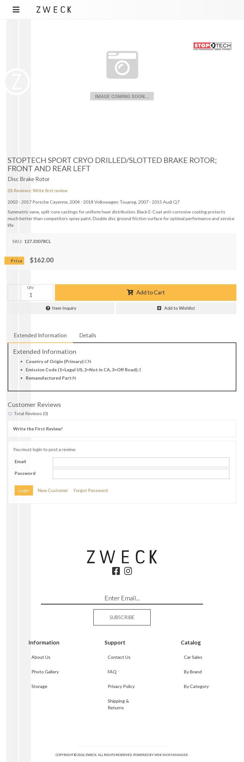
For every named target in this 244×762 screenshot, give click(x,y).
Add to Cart (150, 292)
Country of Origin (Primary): (55, 361)
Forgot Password (91, 490)
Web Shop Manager (171, 755)
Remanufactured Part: (49, 378)
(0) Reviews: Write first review (38, 190)
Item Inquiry (64, 308)
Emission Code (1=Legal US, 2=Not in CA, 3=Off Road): (82, 369)
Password (25, 473)
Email (20, 461)
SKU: (17, 241)
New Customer (53, 490)
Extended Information (40, 335)
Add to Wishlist (179, 308)
